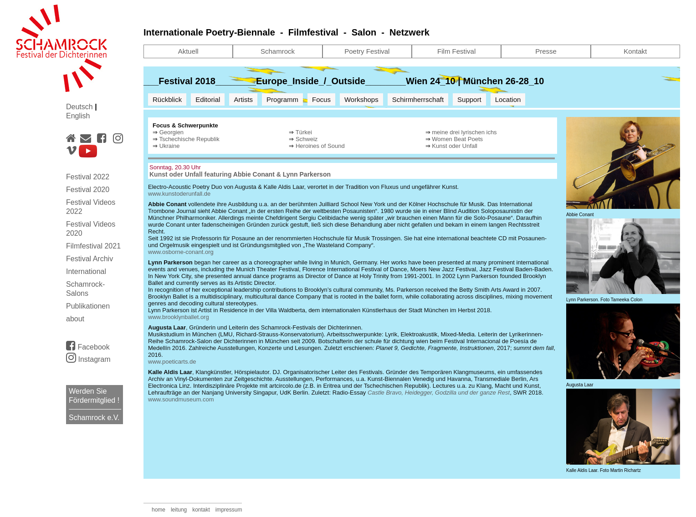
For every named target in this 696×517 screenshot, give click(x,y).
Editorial (207, 99)
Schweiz (306, 139)
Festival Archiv (89, 259)
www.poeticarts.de (172, 361)
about (75, 319)
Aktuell (188, 51)
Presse (546, 51)
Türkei (304, 132)
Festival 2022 (87, 177)
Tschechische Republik (189, 139)
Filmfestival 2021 (93, 246)
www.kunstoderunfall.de (179, 193)
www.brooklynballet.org (178, 317)
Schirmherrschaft (418, 99)
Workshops (361, 99)
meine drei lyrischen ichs (464, 132)
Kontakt (635, 51)
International (86, 271)
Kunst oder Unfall (454, 145)
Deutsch (80, 107)
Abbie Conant (254, 174)
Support (469, 99)
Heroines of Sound (320, 145)
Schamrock (278, 51)
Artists (243, 99)
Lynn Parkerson (307, 174)
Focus (321, 99)
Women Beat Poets (457, 139)
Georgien (171, 132)
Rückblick (167, 99)
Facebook (88, 345)
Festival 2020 (87, 189)
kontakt (201, 510)
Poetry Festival (366, 51)
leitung (179, 510)
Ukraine (169, 145)
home (158, 510)
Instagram (88, 359)
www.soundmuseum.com (181, 399)
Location (508, 99)
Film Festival (456, 51)
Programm (282, 99)
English (78, 116)
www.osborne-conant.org (181, 251)
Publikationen (88, 306)
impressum (228, 510)
